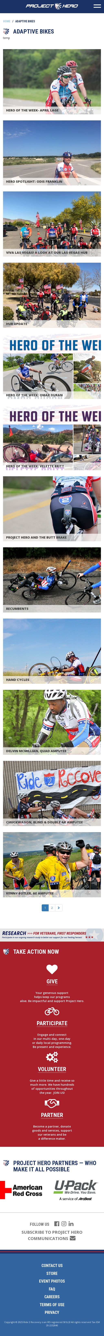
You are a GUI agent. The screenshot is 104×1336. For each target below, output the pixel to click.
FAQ (52, 1289)
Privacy (52, 1312)
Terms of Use (52, 1304)
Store (52, 1273)
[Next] (58, 907)
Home (6, 21)
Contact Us (52, 1265)
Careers (52, 1296)
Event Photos (52, 1281)
